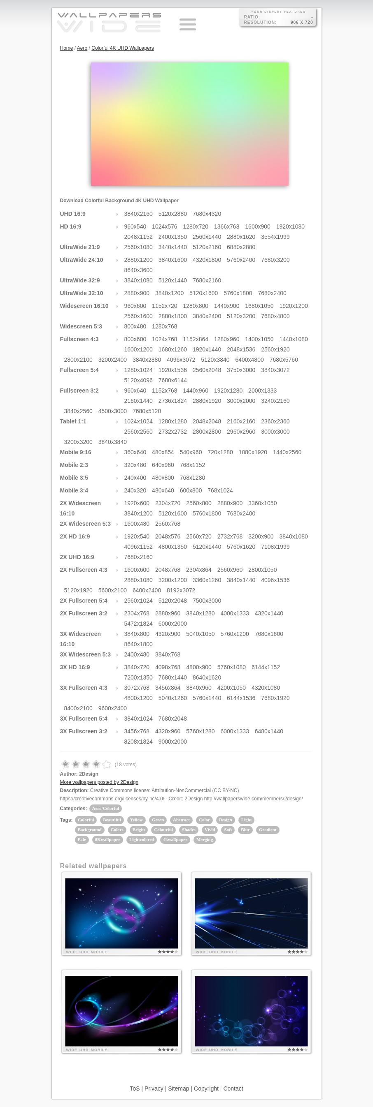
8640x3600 (138, 270)
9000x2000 (173, 741)
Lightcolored (141, 839)
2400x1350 (173, 236)
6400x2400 (147, 590)
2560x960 (230, 569)
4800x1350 (173, 546)
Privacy (154, 1088)
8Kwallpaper (107, 839)
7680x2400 (272, 293)
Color (204, 819)
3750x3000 (241, 370)
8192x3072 (181, 590)
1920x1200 (294, 306)
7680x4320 (207, 213)
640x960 (163, 465)
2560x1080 (138, 247)
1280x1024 (138, 370)
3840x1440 (241, 580)
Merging (204, 839)
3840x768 (168, 654)
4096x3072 (181, 359)
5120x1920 (78, 590)
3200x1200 (173, 580)
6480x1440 (269, 731)
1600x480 (137, 523)
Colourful (163, 829)
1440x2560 (287, 452)
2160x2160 (241, 421)
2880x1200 (138, 260)
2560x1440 (207, 236)
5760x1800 (238, 293)
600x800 (191, 490)
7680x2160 (207, 280)
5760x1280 (200, 731)
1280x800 (196, 306)
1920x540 (137, 536)
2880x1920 (207, 401)
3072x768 (137, 687)
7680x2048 (173, 718)
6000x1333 (235, 731)
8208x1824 (138, 741)
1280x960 (227, 339)
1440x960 (196, 390)
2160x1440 (138, 401)
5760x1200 (235, 634)
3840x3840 (112, 442)
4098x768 (168, 667)
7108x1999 (275, 546)
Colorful (86, 819)
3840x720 (137, 667)
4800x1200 (138, 698)
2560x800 (199, 503)
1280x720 (196, 226)
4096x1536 (275, 580)
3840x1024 (138, 718)
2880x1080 (138, 580)
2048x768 (168, 569)
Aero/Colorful (105, 808)
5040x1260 (173, 698)
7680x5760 (284, 359)
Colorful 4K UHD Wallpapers (122, 48)
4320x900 (168, 634)
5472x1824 (138, 623)
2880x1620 (241, 236)
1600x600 (137, 569)
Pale (82, 839)
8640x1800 (138, 644)
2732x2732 (173, 431)
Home (66, 48)
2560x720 (199, 536)
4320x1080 (266, 687)
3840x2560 (78, 411)
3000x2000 (241, 401)
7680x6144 (173, 380)
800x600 (135, 339)
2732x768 (230, 536)
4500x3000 (112, 411)
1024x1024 (138, 421)
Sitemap (178, 1088)
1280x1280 (173, 421)
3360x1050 (262, 503)
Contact (233, 1088)
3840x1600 (173, 260)
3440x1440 (173, 247)
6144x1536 (241, 698)
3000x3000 (275, 431)
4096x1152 (138, 546)
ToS (135, 1088)
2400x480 (137, 654)
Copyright (206, 1088)
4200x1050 (231, 687)
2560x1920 (275, 349)
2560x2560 (138, 431)
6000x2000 (173, 623)
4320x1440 (269, 613)
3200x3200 (78, 442)
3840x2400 (207, 316)
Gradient (268, 829)
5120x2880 (173, 213)
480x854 (163, 452)
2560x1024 (138, 600)
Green (158, 819)
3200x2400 (112, 359)
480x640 (163, 490)
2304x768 (137, 613)
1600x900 (257, 226)
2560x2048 (207, 370)
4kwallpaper (175, 839)
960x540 (135, 226)
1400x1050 (259, 339)
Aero (82, 48)
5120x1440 (173, 280)
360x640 (135, 452)
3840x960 (199, 687)
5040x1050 (200, 634)
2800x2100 (78, 359)
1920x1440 (207, 349)
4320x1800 (207, 260)
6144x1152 (266, 667)
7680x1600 (269, 634)
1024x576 (164, 226)
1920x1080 (290, 226)
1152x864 (196, 339)
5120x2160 (207, 247)
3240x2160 (275, 401)
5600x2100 (112, 590)
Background (90, 829)
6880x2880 (241, 247)
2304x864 (199, 569)
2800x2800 (207, 431)
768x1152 (192, 465)
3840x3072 (275, 370)
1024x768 (164, 339)
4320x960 (168, 731)
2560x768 (168, 523)
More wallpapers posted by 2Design (99, 782)
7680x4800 (275, 316)
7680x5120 (147, 411)
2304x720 (168, 503)
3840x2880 (147, 359)
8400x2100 (78, 708)
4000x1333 (235, 613)
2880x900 (137, 293)
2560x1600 (138, 316)
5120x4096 (138, 380)
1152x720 (164, 306)
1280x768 (164, 326)
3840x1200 (169, 293)
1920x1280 (228, 390)
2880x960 (168, 613)
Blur (245, 829)
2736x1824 (173, 401)
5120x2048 (173, 600)
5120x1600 (203, 293)
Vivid (210, 829)
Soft (228, 829)
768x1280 (192, 477)
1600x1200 (138, 349)
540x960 (191, 452)
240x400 (135, 477)
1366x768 (227, 226)
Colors (117, 829)
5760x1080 (231, 667)
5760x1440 (207, 698)
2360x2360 (275, 421)
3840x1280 (200, 613)
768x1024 (220, 490)
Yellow (136, 819)
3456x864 (168, 687)
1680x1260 (173, 349)
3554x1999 (275, 236)
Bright (139, 829)
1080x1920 (253, 452)
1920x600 (137, 503)
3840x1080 (138, 280)
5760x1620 (241, 546)
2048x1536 (241, 349)
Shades (189, 829)
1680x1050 (259, 306)
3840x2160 (138, 213)
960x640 (135, 390)
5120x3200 (241, 316)
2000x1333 (262, 390)
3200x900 (261, 536)
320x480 (135, 465)
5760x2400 (241, 260)
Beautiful (112, 819)
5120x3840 (215, 359)
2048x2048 (207, 421)
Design (225, 819)
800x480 (135, 326)
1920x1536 (173, 370)
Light (246, 819)
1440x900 (227, 306)
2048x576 (168, 536)
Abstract (181, 819)
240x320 (135, 490)
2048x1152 (138, 236)
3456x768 (137, 731)
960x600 (135, 306)
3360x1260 (207, 580)
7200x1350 (138, 677)
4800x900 (199, 667)
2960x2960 (241, 431)
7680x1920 (275, 698)
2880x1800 (173, 316)
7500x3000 (207, 600)
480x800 (163, 477)
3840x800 (137, 634)
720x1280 (220, 452)
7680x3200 (275, 260)
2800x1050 (262, 569)
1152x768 (164, 390)
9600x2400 (112, 708)
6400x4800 (249, 359)
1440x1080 (294, 339)
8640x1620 (207, 677)
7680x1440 (173, 677)
